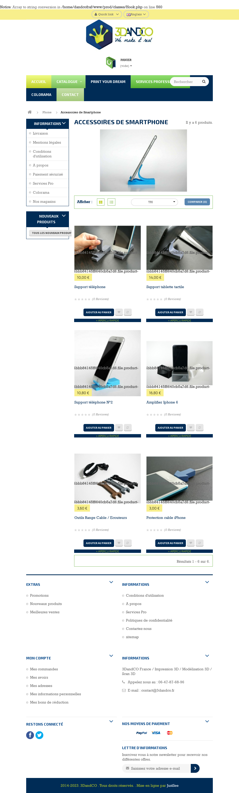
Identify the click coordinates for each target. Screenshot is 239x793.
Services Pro (43, 183)
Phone (47, 112)
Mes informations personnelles (55, 694)
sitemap (132, 637)
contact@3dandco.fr (157, 690)
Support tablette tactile (165, 287)
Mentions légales (47, 142)
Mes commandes (44, 669)
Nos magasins (44, 201)
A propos (40, 165)
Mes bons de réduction (49, 702)
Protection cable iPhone (166, 518)
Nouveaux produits (48, 219)
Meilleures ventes (44, 612)
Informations (47, 123)
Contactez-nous (138, 629)
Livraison (40, 133)
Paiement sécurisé (48, 174)
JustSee (173, 785)
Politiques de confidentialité (149, 620)
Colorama (41, 192)
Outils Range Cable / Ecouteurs (100, 518)
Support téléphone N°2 (93, 402)
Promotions (39, 595)
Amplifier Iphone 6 (162, 402)
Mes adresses (41, 686)
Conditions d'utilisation (42, 153)
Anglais (134, 14)
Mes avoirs (39, 677)
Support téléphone (90, 287)
